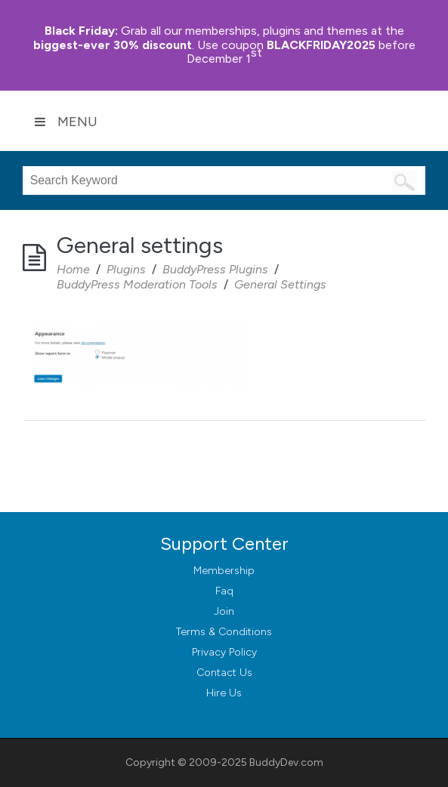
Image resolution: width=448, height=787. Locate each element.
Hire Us (224, 693)
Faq (224, 591)
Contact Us (224, 672)
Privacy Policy (224, 652)
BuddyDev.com (286, 762)
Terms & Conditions (224, 631)
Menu (65, 121)
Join (224, 611)
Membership (224, 570)
